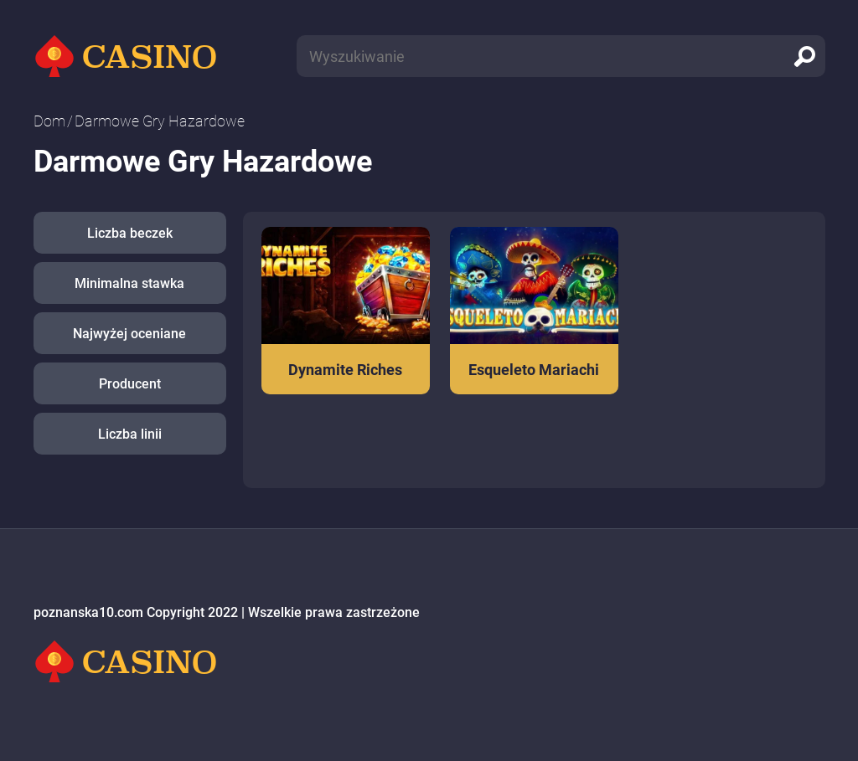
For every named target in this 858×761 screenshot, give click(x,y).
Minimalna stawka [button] (129, 283)
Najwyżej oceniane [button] (129, 334)
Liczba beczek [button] (130, 233)
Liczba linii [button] (130, 434)
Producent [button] (130, 384)
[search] (804, 56)
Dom (49, 121)
